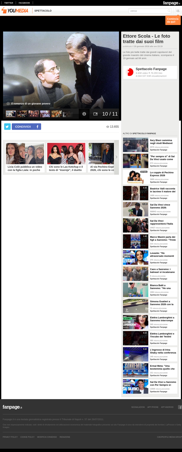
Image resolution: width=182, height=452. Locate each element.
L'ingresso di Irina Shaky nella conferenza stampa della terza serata (163, 351)
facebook (24, 3)
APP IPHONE (152, 407)
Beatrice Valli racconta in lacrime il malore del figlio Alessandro (162, 190)
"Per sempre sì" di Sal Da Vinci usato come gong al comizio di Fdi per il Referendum (162, 158)
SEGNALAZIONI (138, 407)
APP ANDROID (167, 407)
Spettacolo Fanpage (151, 69)
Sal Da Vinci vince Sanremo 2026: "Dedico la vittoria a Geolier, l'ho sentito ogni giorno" (161, 206)
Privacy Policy (10, 437)
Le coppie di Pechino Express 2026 (162, 174)
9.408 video (142, 73)
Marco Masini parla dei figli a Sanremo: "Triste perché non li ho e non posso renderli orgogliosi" (163, 238)
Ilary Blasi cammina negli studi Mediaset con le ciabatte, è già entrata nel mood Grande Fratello (161, 142)
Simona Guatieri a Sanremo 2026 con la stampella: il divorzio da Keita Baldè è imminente (161, 303)
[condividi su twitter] (7, 126)
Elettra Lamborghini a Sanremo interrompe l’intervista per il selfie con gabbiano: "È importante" (162, 319)
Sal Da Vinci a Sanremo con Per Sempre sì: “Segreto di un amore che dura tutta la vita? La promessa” (163, 383)
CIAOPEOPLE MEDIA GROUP (169, 437)
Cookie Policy (27, 437)
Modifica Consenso (47, 437)
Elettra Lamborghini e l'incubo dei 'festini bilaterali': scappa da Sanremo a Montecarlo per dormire (162, 335)
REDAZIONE (65, 437)
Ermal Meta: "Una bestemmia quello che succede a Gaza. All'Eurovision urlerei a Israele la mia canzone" (163, 367)
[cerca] (150, 11)
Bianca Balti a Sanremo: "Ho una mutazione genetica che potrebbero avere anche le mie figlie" (162, 287)
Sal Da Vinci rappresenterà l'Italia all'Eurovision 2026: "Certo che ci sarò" (161, 222)
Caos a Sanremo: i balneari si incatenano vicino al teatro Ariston (162, 271)
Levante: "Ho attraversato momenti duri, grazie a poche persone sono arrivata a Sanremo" (162, 255)
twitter (8, 3)
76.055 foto (156, 73)
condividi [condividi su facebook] (23, 126)
